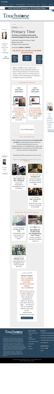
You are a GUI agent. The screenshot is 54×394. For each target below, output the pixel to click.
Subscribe (31, 344)
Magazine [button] (11, 4)
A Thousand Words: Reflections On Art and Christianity (5, 47)
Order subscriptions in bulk (23, 140)
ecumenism (14, 27)
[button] (21, 4)
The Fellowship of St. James (24, 359)
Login (51, 4)
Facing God (35, 177)
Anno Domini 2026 (33, 341)
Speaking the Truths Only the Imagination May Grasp (35, 232)
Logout (31, 348)
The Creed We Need (35, 200)
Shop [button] (38, 4)
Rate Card (43, 348)
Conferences (5, 4)
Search (44, 4)
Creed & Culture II (4, 169)
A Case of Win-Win (19, 230)
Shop (30, 346)
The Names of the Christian (18, 180)
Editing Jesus (19, 259)
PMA (42, 350)
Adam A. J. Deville (18, 68)
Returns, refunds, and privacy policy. (27, 360)
